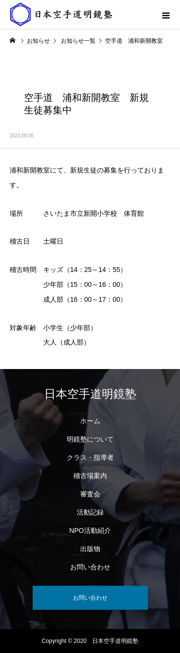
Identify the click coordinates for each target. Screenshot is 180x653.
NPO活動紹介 (89, 530)
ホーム (90, 421)
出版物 (90, 549)
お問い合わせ (90, 567)
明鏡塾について (90, 439)
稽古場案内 (90, 476)
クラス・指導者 (90, 457)
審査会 (90, 494)
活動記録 (90, 512)
